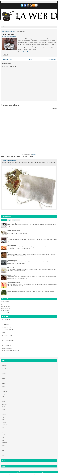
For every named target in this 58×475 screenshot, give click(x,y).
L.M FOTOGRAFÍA (6, 327)
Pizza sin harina (11, 245)
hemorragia (4, 404)
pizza (3, 437)
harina (3, 401)
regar (3, 440)
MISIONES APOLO (6, 324)
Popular (3, 220)
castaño (4, 383)
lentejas (3, 419)
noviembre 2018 (4, 308)
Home (3, 31)
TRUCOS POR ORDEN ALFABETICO (10, 350)
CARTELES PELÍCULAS (7, 329)
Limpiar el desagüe (12, 223)
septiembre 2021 (5, 301)
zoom (3, 455)
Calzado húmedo (8, 34)
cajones (3, 378)
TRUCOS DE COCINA (7, 335)
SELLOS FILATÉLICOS (7, 319)
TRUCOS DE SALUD (7, 348)
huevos (3, 412)
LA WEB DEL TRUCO (28, 472)
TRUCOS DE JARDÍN (7, 343)
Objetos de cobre (12, 275)
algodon (4, 363)
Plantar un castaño (12, 290)
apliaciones (4, 365)
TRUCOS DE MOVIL (6, 345)
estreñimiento (5, 399)
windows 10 (4, 453)
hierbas (3, 409)
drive (3, 396)
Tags (9, 220)
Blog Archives (16, 220)
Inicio (30, 59)
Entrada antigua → (52, 59)
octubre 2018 (4, 310)
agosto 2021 (4, 304)
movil (3, 427)
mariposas (4, 424)
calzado (8, 31)
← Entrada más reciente (6, 59)
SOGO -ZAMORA (6, 322)
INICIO (3, 332)
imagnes (4, 417)
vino (3, 447)
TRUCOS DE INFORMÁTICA (8, 340)
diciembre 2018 (4, 306)
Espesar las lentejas (12, 252)
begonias (4, 373)
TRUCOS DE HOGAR (7, 338)
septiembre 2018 (5, 312)
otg (2, 432)
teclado (3, 445)
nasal (3, 429)
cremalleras (4, 391)
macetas (4, 422)
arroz (3, 370)
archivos (4, 368)
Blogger (34, 154)
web (3, 450)
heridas (3, 406)
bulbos (3, 376)
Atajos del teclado (12, 260)
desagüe (4, 393)
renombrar (4, 442)
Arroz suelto (10, 267)
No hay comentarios (11, 36)
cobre (3, 388)
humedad (13, 31)
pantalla (3, 435)
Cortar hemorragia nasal (13, 282)
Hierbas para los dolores (9, 160)
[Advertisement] (29, 120)
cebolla (3, 386)
